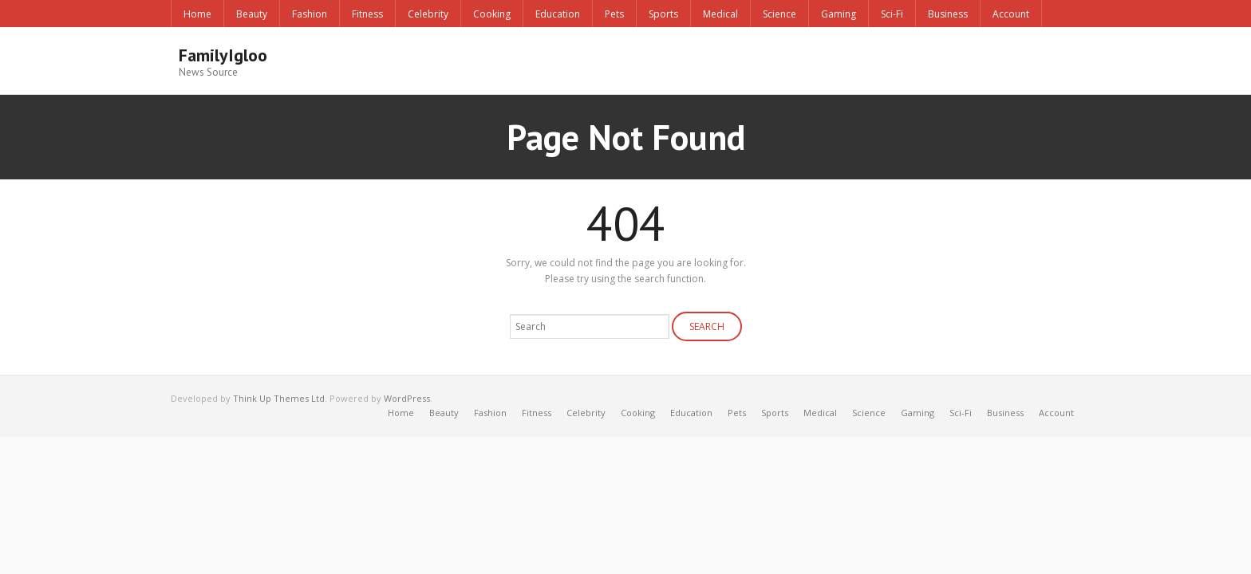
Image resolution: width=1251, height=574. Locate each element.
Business (948, 14)
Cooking (492, 14)
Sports (663, 14)
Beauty (251, 14)
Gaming (838, 14)
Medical (720, 14)
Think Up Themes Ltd (279, 398)
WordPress (407, 398)
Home (197, 14)
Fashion (309, 14)
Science (779, 14)
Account (1011, 14)
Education (557, 14)
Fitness (367, 14)
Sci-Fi (892, 14)
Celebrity (428, 14)
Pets (614, 14)
